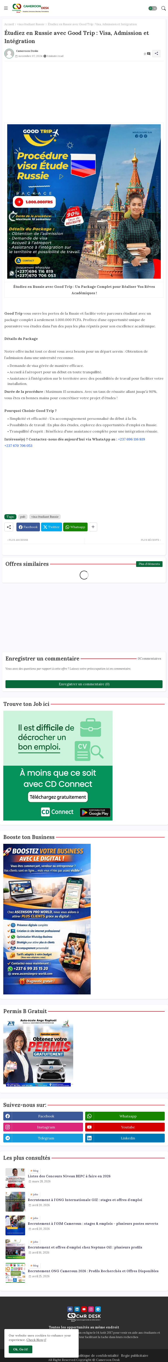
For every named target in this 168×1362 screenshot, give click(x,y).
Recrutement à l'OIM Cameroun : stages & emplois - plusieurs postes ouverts (93, 1224)
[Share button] (93, 527)
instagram (46, 1127)
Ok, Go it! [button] (20, 1349)
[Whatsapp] (75, 527)
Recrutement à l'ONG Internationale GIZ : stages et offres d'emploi (85, 1200)
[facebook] (70, 1309)
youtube (128, 1127)
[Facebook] (28, 527)
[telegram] (98, 1309)
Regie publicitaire (134, 1355)
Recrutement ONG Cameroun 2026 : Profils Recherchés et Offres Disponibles (93, 1271)
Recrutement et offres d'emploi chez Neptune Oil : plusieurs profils (85, 1247)
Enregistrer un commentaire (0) (84, 684)
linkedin (128, 1138)
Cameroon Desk (107, 1360)
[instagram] (91, 1309)
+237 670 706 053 (18, 445)
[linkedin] (77, 1309)
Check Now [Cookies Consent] (34, 1340)
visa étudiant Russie (30, 24)
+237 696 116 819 (131, 439)
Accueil (9, 24)
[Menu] (6, 8)
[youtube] (84, 1309)
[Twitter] (51, 527)
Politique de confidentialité (97, 1355)
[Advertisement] (84, 92)
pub (22, 517)
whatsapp (128, 1116)
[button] (152, 8)
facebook (46, 1116)
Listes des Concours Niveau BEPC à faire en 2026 (69, 1176)
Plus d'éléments (149, 564)
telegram (46, 1138)
